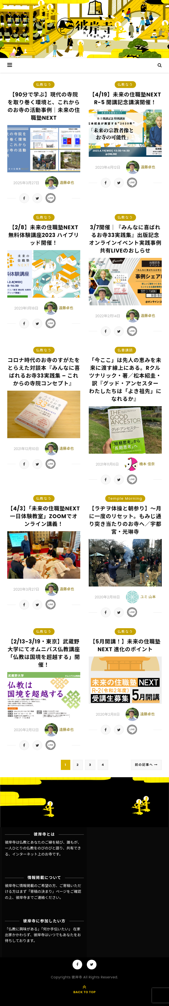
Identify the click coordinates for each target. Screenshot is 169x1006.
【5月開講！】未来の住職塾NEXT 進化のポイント (125, 645)
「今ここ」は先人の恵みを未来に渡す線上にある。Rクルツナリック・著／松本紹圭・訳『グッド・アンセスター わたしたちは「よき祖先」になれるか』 (126, 379)
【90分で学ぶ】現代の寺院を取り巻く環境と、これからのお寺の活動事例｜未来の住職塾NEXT (44, 106)
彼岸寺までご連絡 (30, 897)
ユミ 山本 (148, 596)
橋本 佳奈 (147, 464)
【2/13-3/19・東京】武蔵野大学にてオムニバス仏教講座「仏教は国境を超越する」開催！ (44, 653)
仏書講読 (125, 350)
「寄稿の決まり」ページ (47, 891)
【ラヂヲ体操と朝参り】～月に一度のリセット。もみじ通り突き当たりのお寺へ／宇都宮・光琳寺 (125, 520)
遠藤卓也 (67, 182)
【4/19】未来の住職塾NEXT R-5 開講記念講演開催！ (125, 98)
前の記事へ (146, 764)
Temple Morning (125, 498)
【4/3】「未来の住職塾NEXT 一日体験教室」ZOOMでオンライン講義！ (44, 516)
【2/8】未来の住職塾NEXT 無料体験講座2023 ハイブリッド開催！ (43, 235)
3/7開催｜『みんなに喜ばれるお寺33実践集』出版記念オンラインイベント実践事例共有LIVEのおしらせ (125, 239)
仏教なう (44, 84)
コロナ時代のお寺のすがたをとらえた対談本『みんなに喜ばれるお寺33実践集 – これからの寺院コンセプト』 (44, 371)
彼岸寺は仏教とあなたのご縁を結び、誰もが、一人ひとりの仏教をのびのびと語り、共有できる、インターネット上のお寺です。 (43, 848)
